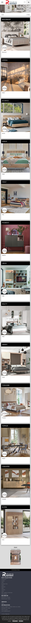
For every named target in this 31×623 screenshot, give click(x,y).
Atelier (3, 603)
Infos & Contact (5, 609)
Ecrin (3, 539)
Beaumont (4, 52)
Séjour (3, 588)
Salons (3, 585)
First (3, 214)
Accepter (21, 621)
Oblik (3, 295)
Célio (3, 14)
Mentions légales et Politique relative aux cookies (11, 606)
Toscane (4, 417)
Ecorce (3, 133)
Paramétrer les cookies (6, 608)
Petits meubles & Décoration (7, 592)
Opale (3, 174)
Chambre (3, 589)
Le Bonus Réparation (5, 614)
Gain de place (4, 594)
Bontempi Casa (4, 584)
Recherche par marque (6, 598)
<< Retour (28, 14)
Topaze (3, 458)
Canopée (4, 499)
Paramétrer (15, 621)
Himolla (3, 581)
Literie (3, 591)
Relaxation (3, 586)
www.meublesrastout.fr (6, 611)
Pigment (4, 255)
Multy (3, 336)
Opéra (3, 92)
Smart (3, 377)
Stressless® (4, 579)
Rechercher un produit (6, 597)
